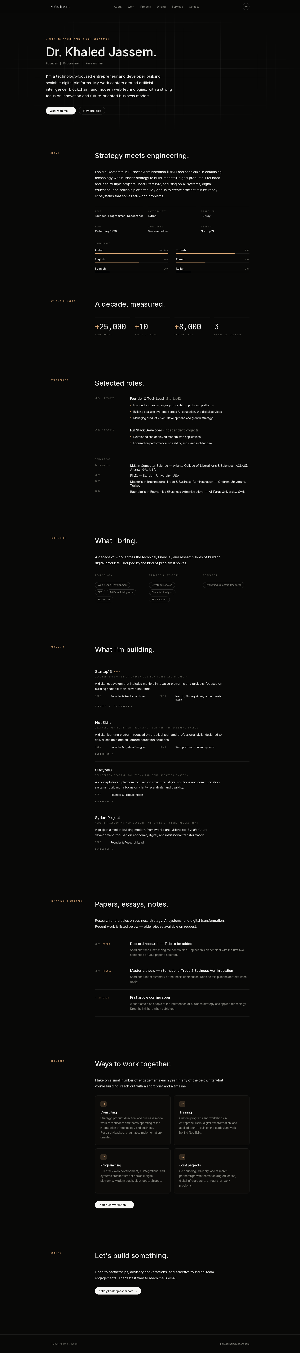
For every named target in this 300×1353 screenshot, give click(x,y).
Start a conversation (114, 1205)
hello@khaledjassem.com (118, 1291)
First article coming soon (150, 997)
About (117, 6)
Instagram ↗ (123, 706)
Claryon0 (103, 770)
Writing (161, 6)
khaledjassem (60, 6)
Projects (145, 6)
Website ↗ (102, 706)
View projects (92, 110)
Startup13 (103, 671)
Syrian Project (107, 817)
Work (131, 6)
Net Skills (103, 722)
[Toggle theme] (246, 6)
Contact (194, 6)
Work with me (61, 110)
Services (177, 6)
